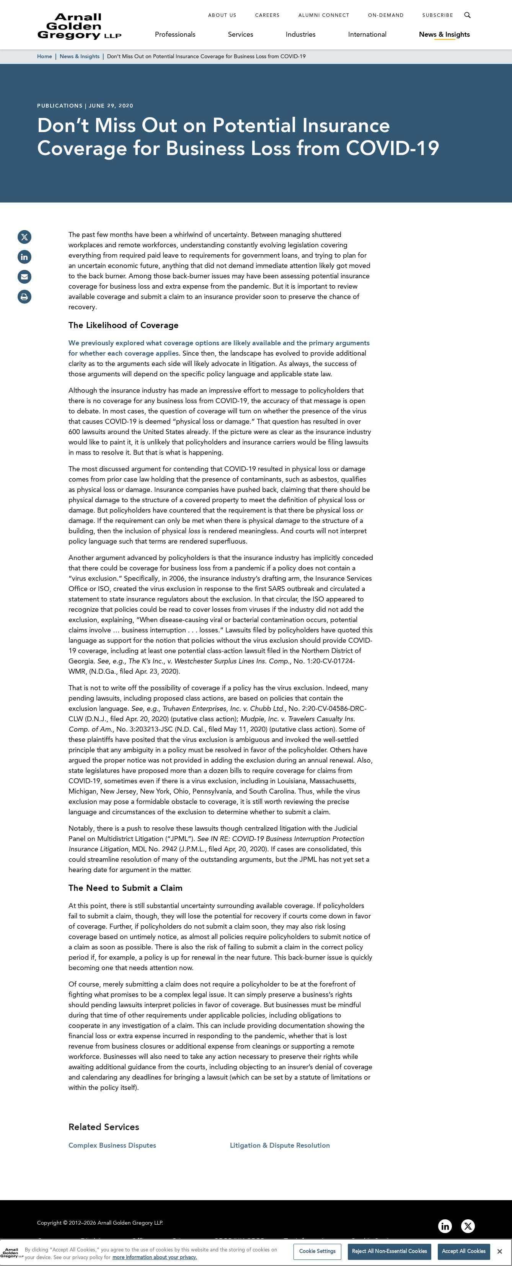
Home (44, 56)
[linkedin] (24, 257)
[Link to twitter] (468, 1226)
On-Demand (386, 15)
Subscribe (437, 15)
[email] (24, 277)
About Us (222, 15)
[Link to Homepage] (93, 26)
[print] (24, 297)
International (367, 34)
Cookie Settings (317, 1252)
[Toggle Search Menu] (467, 15)
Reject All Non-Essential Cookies (389, 1252)
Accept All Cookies (464, 1252)
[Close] (499, 1252)
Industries (301, 34)
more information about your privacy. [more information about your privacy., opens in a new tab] (155, 1258)
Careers (267, 15)
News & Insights (444, 34)
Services (240, 34)
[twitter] (24, 237)
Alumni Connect (324, 15)
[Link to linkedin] (445, 1226)
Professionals (175, 34)
